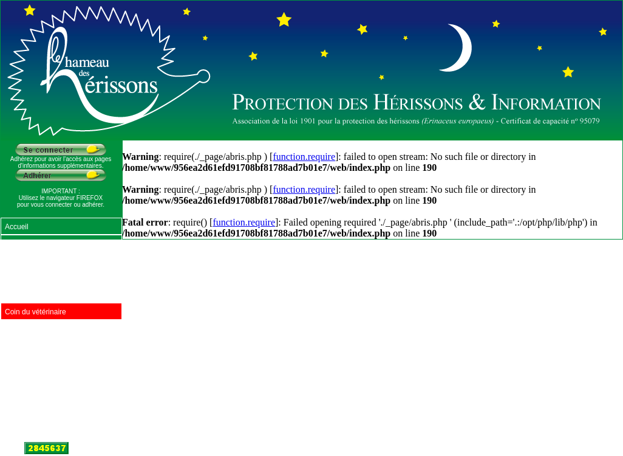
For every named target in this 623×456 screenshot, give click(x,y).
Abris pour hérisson (36, 329)
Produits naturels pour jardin (50, 278)
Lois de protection (34, 397)
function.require (304, 156)
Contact (17, 431)
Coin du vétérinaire (35, 312)
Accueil (17, 227)
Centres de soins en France (49, 295)
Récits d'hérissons (34, 380)
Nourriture (21, 244)
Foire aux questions (37, 346)
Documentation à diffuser (45, 363)
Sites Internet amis (35, 414)
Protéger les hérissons (41, 261)
